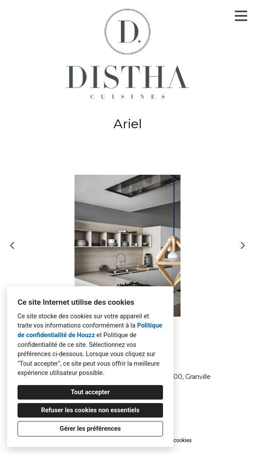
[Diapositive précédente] (12, 245)
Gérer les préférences (90, 428)
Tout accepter (90, 392)
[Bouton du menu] (241, 16)
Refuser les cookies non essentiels (90, 410)
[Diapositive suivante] (242, 245)
